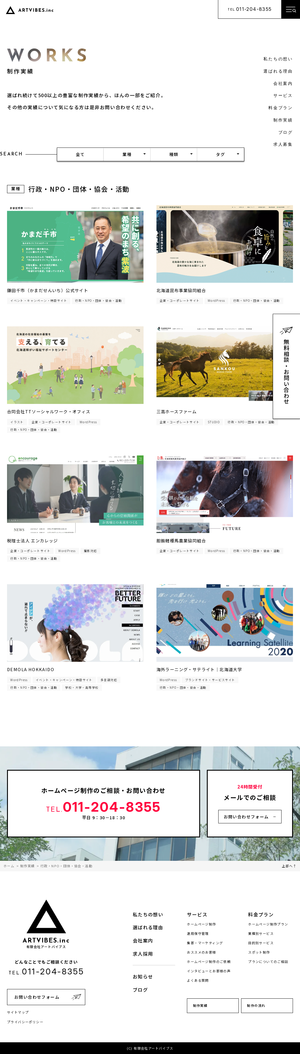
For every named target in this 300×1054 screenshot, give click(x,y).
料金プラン (280, 108)
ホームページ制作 (201, 924)
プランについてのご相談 (268, 961)
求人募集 (283, 145)
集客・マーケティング (205, 942)
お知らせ (143, 976)
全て (80, 154)
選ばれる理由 (278, 71)
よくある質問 (198, 980)
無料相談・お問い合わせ (286, 372)
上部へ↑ (289, 865)
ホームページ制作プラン (268, 924)
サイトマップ (18, 1012)
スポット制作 (259, 952)
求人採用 (143, 953)
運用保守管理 (198, 933)
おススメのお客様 (201, 952)
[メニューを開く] (290, 9)
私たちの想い (278, 59)
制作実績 (283, 120)
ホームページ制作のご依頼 (209, 961)
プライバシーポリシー (25, 1021)
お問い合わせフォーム (246, 817)
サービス (283, 96)
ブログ (285, 133)
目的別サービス (261, 942)
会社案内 (283, 84)
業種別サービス (261, 933)
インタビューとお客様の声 (209, 971)
